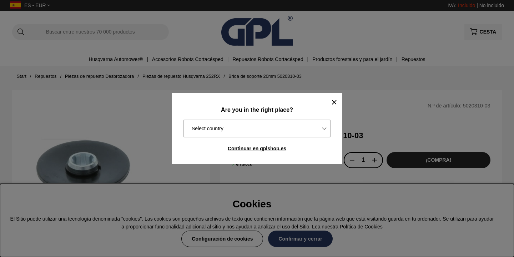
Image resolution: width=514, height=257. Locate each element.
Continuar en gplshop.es (257, 148)
